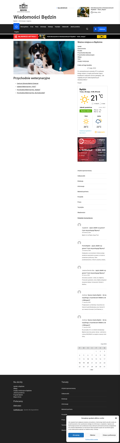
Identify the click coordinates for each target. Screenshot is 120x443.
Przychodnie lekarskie (84, 53)
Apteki (79, 46)
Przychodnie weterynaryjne (86, 55)
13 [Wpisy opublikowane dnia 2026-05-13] (88, 359)
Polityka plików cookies (91, 439)
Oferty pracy (17, 405)
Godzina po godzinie (85, 131)
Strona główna (24, 26)
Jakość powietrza (75, 26)
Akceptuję (76, 435)
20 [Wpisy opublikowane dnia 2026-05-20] (88, 363)
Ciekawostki (65, 26)
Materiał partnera (83, 191)
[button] (116, 418)
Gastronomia (82, 48)
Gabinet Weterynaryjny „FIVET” (26, 86)
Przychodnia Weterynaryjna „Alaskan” (28, 90)
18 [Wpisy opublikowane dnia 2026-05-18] (79, 363)
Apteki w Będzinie (18, 386)
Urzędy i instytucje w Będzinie (22, 390)
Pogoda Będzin (18, 395)
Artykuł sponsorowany (85, 170)
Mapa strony (17, 397)
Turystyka (57, 26)
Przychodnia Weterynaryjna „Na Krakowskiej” (31, 93)
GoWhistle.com (18, 410)
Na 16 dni (82, 133)
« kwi (91, 369)
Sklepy (80, 57)
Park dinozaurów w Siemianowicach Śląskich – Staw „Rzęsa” (102, 8)
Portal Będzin (86, 246)
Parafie (80, 50)
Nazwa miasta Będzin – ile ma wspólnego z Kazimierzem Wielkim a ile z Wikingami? (94, 297)
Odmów (92, 435)
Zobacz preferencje (109, 435)
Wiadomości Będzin (34, 17)
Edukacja (50, 26)
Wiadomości (81, 212)
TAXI (79, 59)
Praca (36, 26)
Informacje (43, 26)
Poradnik (80, 197)
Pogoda (16, 32)
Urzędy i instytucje (83, 61)
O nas (31, 26)
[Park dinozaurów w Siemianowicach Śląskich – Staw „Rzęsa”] (83, 12)
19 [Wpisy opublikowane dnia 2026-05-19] (84, 363)
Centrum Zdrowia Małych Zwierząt (27, 83)
